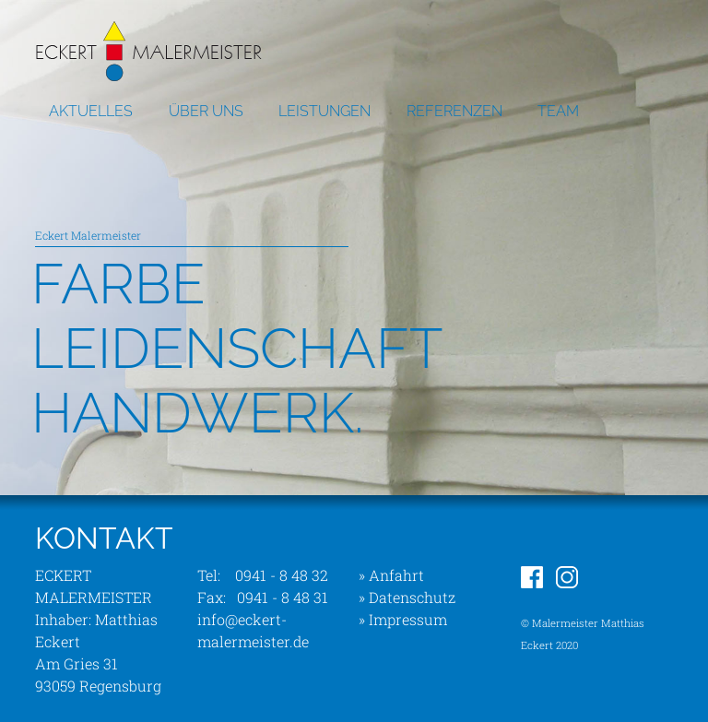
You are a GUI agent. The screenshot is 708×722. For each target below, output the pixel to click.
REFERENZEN (454, 111)
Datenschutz (412, 597)
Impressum (408, 619)
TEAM (558, 111)
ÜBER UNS (206, 111)
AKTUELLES (91, 111)
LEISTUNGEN (324, 111)
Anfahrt (396, 575)
